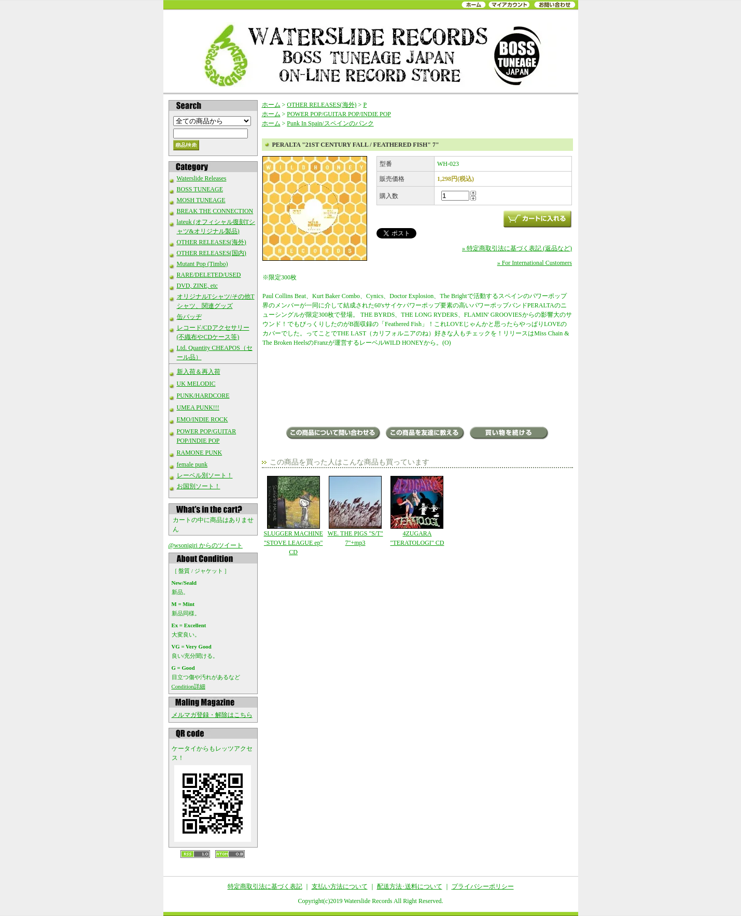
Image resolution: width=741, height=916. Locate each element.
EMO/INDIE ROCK (202, 419)
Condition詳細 (188, 686)
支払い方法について (340, 886)
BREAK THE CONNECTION (215, 211)
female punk (192, 464)
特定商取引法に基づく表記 (265, 886)
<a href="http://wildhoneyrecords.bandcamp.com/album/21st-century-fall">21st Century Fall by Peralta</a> (417, 388)
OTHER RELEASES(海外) (211, 242)
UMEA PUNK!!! (198, 407)
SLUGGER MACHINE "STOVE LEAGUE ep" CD (293, 516)
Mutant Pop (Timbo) (202, 263)
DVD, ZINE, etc (197, 285)
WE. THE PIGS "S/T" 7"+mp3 (355, 511)
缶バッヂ (189, 316)
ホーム (271, 104)
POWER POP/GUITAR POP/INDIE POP (339, 114)
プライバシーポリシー (483, 886)
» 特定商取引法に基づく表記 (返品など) (517, 248)
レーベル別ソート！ (205, 475)
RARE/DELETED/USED (209, 274)
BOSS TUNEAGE (200, 189)
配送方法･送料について (409, 886)
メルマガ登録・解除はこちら (212, 714)
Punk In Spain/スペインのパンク (330, 123)
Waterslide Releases (202, 178)
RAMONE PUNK (199, 452)
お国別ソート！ (198, 486)
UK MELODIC (196, 383)
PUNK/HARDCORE (203, 395)
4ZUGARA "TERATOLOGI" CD (417, 511)
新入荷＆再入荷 (198, 371)
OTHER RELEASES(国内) (211, 253)
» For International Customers (534, 262)
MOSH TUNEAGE (201, 200)
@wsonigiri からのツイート (206, 545)
